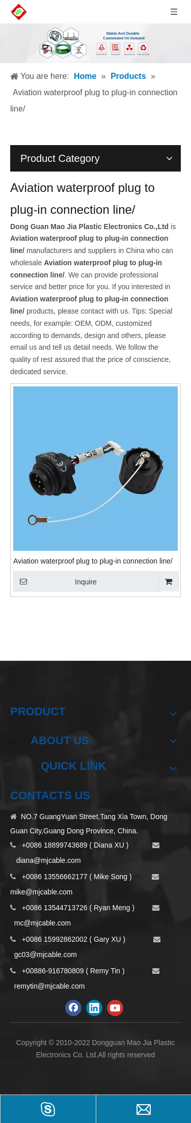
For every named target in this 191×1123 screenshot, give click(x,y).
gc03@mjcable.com (45, 954)
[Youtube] (115, 1008)
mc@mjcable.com (42, 923)
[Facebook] (73, 1008)
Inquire (55, 581)
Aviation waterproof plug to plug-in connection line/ (93, 561)
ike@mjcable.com (44, 892)
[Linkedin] (94, 1008)
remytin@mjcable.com (49, 986)
